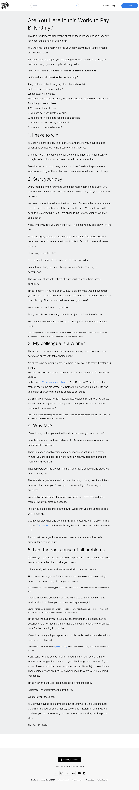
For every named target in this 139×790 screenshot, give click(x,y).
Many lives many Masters (56, 382)
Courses (105, 5)
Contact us (90, 780)
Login (130, 5)
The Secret (42, 525)
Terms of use (77, 780)
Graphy (71, 766)
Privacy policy (63, 780)
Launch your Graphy (70, 759)
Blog (113, 5)
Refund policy (102, 780)
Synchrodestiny (60, 647)
